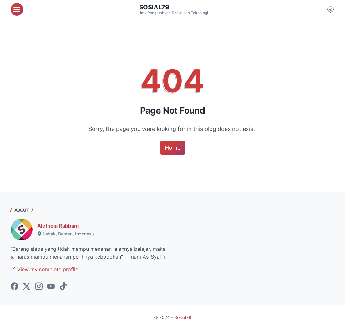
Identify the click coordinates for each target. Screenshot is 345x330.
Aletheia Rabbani (58, 226)
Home (172, 147)
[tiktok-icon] (63, 287)
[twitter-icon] (26, 287)
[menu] (17, 9)
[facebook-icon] (14, 287)
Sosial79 (154, 7)
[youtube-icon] (51, 287)
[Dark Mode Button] (330, 9)
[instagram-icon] (39, 287)
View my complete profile (44, 269)
